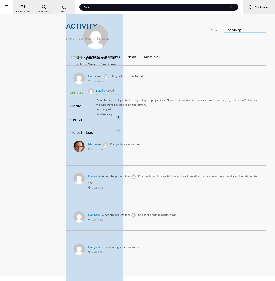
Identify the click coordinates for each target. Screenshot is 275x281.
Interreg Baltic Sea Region (19, 270)
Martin (158, 149)
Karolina (167, 90)
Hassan (159, 76)
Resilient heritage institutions (223, 219)
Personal (141, 56)
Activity (75, 91)
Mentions (159, 56)
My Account (258, 7)
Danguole (183, 76)
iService (13, 274)
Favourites (179, 56)
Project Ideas (95, 116)
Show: (214, 30)
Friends (95, 108)
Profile (74, 99)
